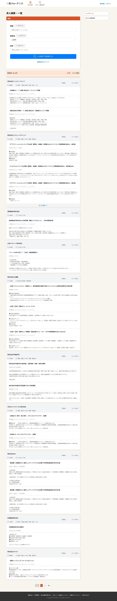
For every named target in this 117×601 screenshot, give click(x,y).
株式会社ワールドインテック (16, 81)
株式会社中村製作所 (13, 354)
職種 (11, 26)
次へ (49, 585)
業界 (11, 46)
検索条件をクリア (43, 62)
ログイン (108, 3)
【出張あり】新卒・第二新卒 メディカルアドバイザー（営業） (28, 416)
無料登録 (102, 3)
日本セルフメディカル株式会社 (16, 407)
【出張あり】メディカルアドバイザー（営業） (23, 434)
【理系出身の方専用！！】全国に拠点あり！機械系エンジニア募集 (29, 110)
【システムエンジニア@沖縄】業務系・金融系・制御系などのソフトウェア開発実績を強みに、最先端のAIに (41, 166)
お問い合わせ (85, 595)
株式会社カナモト (12, 552)
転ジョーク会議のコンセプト (60, 595)
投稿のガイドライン (75, 595)
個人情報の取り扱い (46, 595)
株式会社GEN (11, 454)
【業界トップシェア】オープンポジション (21, 561)
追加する (20, 25)
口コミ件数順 (75, 73)
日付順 (68, 73)
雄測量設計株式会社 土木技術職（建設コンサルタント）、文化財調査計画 (31, 220)
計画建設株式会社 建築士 (16, 527)
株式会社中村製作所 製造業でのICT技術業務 (22, 385)
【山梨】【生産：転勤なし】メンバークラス (22, 306)
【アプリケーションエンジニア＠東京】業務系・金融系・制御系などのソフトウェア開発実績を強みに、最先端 (42, 183)
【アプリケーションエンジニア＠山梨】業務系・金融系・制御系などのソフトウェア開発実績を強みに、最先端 (42, 144)
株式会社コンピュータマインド (16, 135)
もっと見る (42, 205)
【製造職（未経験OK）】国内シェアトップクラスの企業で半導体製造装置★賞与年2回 (34, 463)
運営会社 (30, 595)
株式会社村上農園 (12, 277)
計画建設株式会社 (12, 518)
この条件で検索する (43, 56)
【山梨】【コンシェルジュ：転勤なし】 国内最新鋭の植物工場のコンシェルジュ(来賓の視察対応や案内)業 (40, 286)
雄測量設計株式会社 (13, 211)
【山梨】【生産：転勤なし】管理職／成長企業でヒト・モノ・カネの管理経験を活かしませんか (37, 332)
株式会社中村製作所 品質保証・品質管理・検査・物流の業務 (27, 364)
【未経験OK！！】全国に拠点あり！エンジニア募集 (24, 90)
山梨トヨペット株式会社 (14, 243)
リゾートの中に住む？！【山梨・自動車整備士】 (23, 252)
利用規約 (36, 595)
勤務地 (12, 36)
